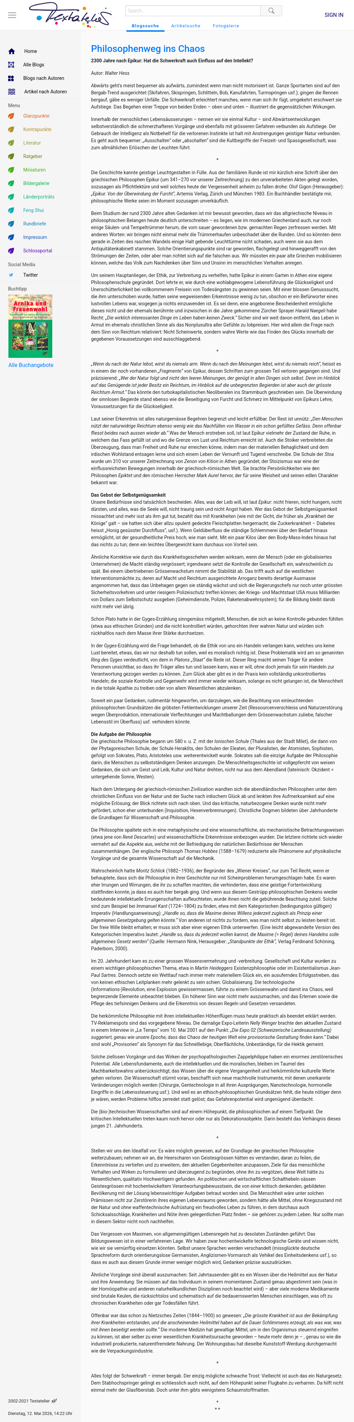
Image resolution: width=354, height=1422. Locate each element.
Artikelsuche (186, 25)
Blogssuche (145, 25)
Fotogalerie (226, 25)
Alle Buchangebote (30, 365)
